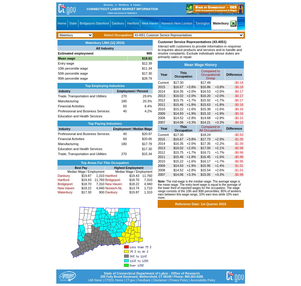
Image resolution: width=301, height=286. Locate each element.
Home (62, 23)
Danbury (118, 23)
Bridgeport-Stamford (94, 23)
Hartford (133, 23)
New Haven (150, 23)
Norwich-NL (113, 188)
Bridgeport (65, 184)
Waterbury (221, 23)
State (73, 23)
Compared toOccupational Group (210, 74)
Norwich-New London (177, 23)
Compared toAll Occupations (210, 128)
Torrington (202, 23)
